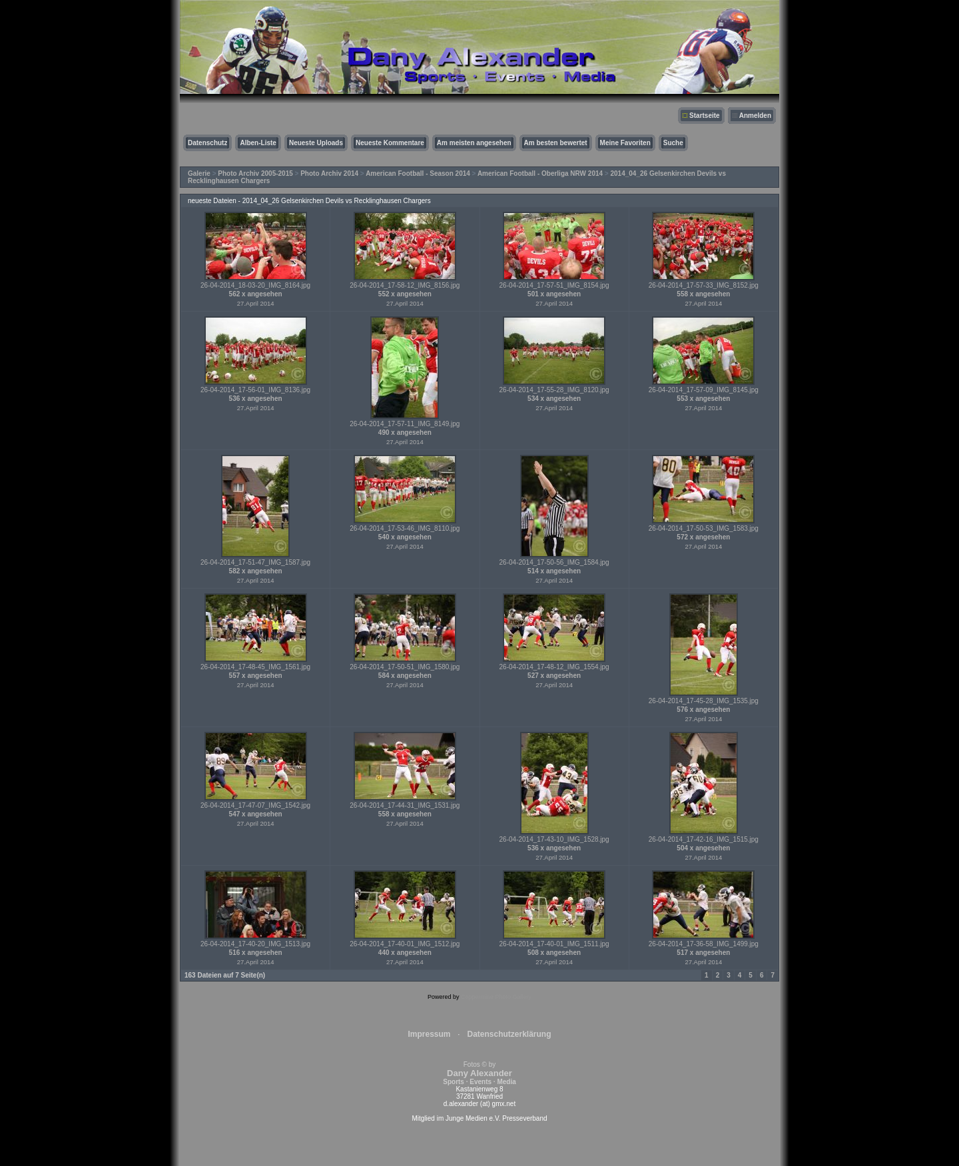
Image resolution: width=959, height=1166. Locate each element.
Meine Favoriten (625, 142)
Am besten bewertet (555, 142)
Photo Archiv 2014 (329, 173)
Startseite (704, 115)
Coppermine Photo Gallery (496, 997)
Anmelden (755, 115)
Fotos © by (479, 1073)
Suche (673, 142)
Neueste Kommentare (390, 142)
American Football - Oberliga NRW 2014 (540, 173)
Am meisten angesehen (474, 142)
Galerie (199, 173)
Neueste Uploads (316, 142)
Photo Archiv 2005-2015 (255, 173)
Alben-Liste (258, 142)
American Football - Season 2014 (418, 173)
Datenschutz (207, 142)
